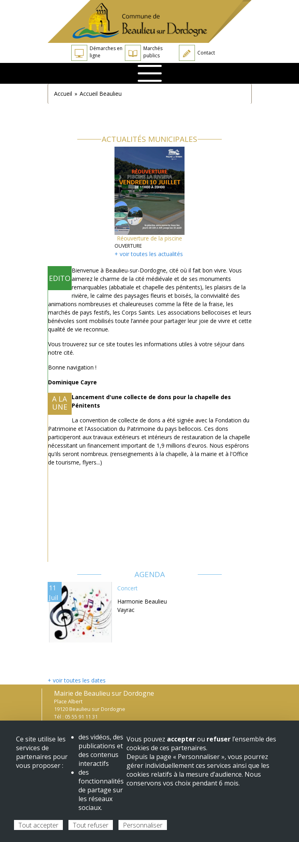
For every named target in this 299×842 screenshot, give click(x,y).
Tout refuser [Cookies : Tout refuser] (90, 825)
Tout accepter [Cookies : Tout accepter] (38, 825)
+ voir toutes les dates (77, 680)
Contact (197, 53)
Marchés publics (144, 53)
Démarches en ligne (96, 53)
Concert (127, 588)
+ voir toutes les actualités (148, 254)
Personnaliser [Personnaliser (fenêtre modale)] (143, 825)
